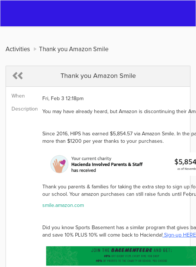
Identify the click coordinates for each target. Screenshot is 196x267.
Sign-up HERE (179, 235)
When (18, 96)
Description (24, 109)
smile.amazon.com (63, 205)
